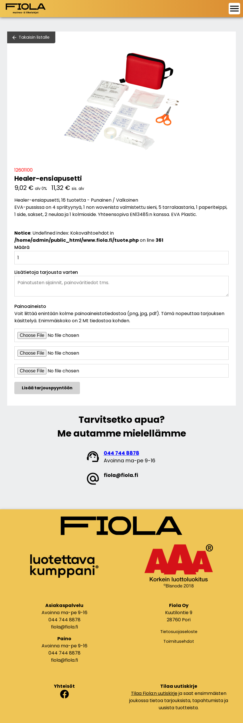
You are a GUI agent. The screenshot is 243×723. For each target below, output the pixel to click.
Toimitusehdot (178, 641)
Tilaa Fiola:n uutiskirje (154, 693)
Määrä (22, 247)
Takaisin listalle (34, 37)
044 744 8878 (121, 453)
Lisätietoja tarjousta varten (46, 272)
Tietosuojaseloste (178, 631)
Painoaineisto (30, 306)
